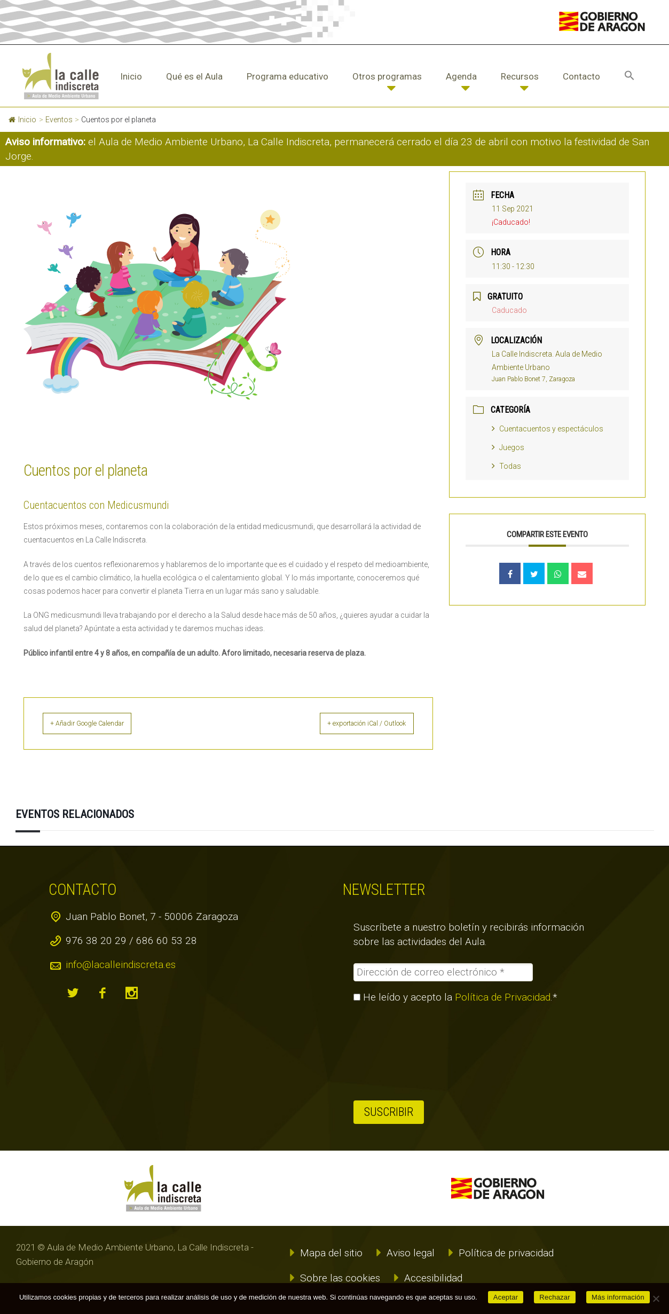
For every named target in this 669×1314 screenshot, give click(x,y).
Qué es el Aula (194, 76)
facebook (102, 992)
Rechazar (554, 1297)
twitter (73, 992)
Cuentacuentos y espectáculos (547, 428)
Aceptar (505, 1297)
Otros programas (387, 76)
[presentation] (397, 1051)
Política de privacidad (506, 1252)
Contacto (581, 76)
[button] (629, 76)
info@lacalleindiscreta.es (121, 964)
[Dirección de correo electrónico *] (443, 972)
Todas (506, 466)
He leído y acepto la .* (455, 997)
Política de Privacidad (502, 996)
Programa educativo (287, 76)
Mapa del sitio (331, 1252)
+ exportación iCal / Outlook (354, 723)
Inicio (131, 76)
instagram (131, 992)
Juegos (508, 447)
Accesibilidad (433, 1277)
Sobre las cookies (340, 1277)
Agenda (461, 76)
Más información (618, 1297)
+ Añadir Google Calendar (100, 723)
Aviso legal (411, 1252)
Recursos (520, 76)
